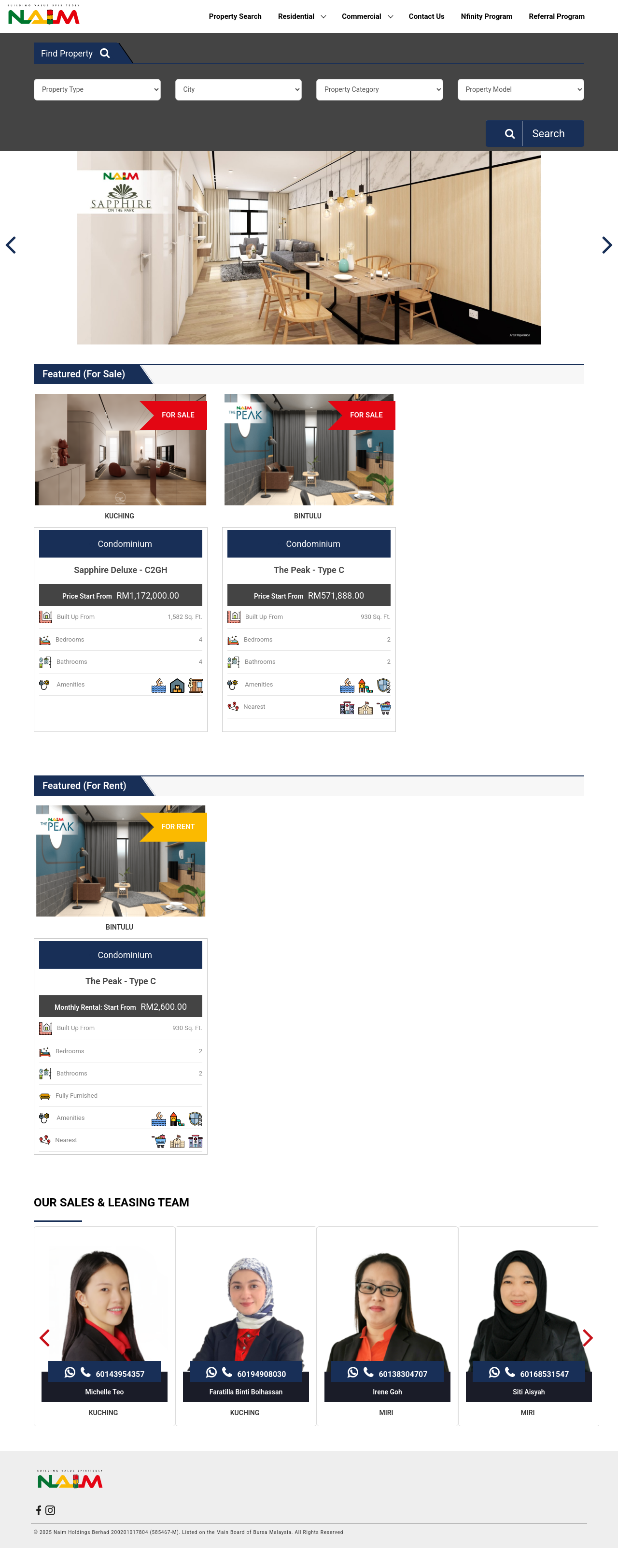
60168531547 (529, 1309)
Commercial (367, 16)
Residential (302, 16)
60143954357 (105, 1309)
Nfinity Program (487, 16)
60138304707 (387, 1309)
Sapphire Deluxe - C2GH (120, 570)
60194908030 (246, 1309)
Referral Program (557, 16)
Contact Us (427, 16)
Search (535, 133)
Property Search (235, 16)
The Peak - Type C (309, 570)
